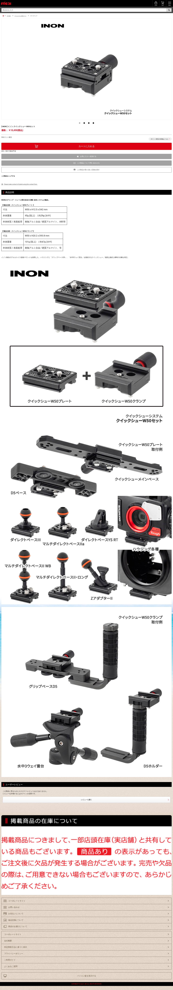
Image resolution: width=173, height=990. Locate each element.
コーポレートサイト (16, 901)
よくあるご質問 (10, 966)
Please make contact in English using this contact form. (20, 184)
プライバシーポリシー (13, 953)
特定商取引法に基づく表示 (15, 947)
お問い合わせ (14, 907)
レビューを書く (86, 800)
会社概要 (8, 941)
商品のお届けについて (17, 926)
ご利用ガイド (10, 960)
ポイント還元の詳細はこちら (159, 139)
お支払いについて (15, 913)
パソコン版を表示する (86, 976)
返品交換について (15, 920)
